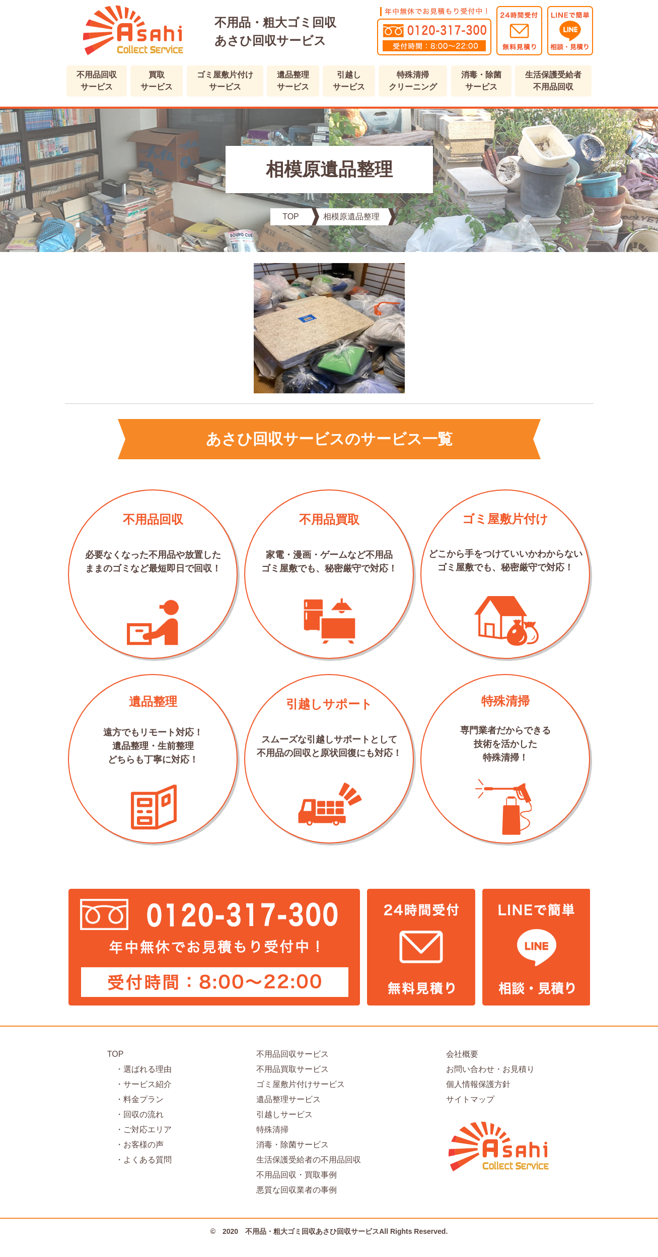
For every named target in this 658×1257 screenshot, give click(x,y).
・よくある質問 (139, 1159)
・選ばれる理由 (139, 1069)
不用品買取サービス (292, 1069)
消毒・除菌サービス (292, 1144)
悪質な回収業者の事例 (296, 1190)
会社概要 (462, 1054)
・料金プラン (135, 1099)
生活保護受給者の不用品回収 (308, 1159)
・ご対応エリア (139, 1129)
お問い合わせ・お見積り (490, 1069)
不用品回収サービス (292, 1054)
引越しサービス (284, 1114)
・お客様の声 (135, 1144)
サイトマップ (470, 1099)
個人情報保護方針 (478, 1084)
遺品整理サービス (288, 1099)
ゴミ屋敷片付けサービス (300, 1084)
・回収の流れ (135, 1114)
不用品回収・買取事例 (296, 1174)
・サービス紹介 (139, 1084)
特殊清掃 (272, 1129)
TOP (115, 1054)
